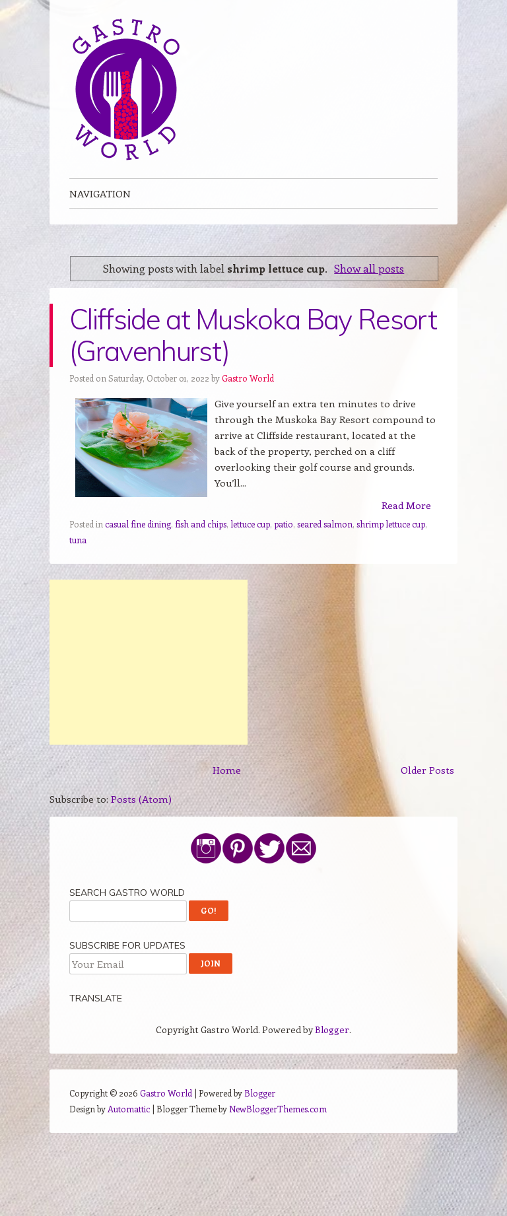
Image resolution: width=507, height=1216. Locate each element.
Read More (406, 505)
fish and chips (200, 523)
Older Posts (427, 769)
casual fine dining (138, 523)
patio (283, 523)
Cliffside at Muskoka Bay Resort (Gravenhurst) (252, 335)
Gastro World (248, 378)
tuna (77, 539)
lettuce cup (250, 523)
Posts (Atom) (141, 798)
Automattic (129, 1108)
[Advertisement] (149, 662)
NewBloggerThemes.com (278, 1108)
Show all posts (369, 268)
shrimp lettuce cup (390, 523)
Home (227, 769)
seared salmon (325, 523)
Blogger (332, 1029)
